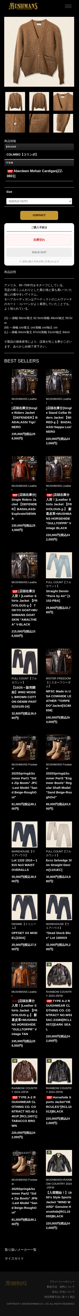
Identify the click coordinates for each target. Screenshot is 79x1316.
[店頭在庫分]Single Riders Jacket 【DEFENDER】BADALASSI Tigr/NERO (24, 417)
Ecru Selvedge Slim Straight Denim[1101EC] (59, 865)
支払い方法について (63, 1291)
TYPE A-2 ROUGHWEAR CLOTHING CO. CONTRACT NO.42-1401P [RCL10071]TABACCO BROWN (24, 1111)
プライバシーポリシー (62, 1281)
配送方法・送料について (61, 1286)
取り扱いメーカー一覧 (20, 1249)
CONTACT (39, 215)
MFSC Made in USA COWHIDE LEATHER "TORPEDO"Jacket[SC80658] (58, 700)
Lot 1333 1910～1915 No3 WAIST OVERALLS (24, 865)
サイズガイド (14, 1258)
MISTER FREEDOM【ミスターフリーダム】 (58, 682)
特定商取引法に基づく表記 (59, 1296)
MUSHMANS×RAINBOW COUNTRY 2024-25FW (59, 1183)
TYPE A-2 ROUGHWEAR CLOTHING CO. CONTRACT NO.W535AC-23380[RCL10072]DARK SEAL (59, 1015)
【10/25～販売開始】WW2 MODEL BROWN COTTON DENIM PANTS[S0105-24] (24, 697)
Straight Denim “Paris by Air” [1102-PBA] (58, 595)
